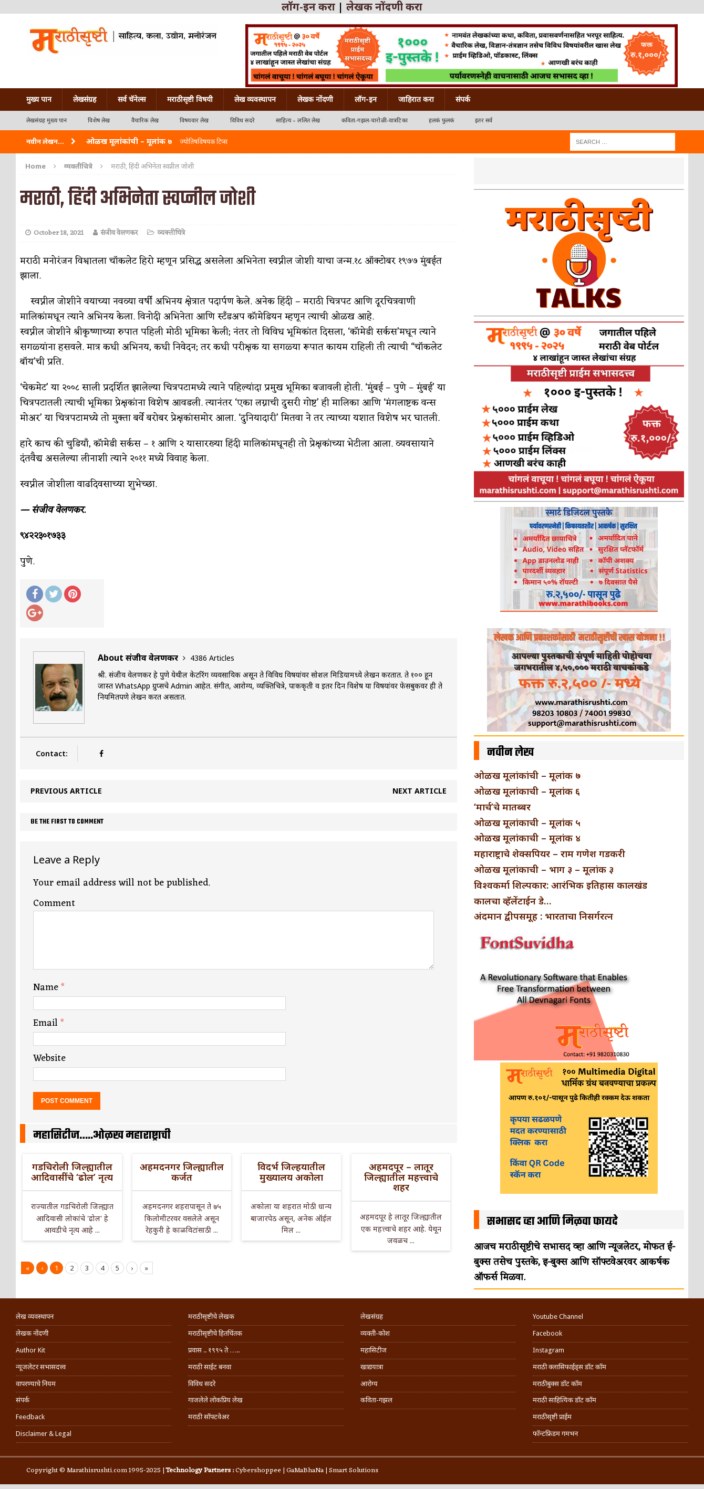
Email (46, 1023)
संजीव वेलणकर (119, 233)
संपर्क (462, 99)
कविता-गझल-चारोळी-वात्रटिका (374, 120)
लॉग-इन (366, 99)
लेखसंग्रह (84, 99)
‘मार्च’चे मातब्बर (502, 806)
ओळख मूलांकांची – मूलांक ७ (527, 775)
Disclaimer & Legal (43, 1434)
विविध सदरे (242, 120)
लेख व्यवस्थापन (255, 99)
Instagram (548, 1350)
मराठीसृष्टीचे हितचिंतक (215, 1333)
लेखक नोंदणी (315, 99)
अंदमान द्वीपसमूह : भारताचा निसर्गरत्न (543, 916)
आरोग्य (369, 1384)
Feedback (30, 1417)
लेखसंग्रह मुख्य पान (46, 120)
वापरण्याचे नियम (36, 1384)
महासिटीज (373, 1350)
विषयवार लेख (194, 120)
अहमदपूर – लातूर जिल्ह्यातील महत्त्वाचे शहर (401, 1177)
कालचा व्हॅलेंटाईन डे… (512, 900)
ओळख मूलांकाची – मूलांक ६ (527, 791)
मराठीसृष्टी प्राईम (552, 1417)
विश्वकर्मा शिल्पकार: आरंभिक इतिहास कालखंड (560, 885)
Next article (419, 791)
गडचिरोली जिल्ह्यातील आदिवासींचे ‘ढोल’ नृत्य (72, 1171)
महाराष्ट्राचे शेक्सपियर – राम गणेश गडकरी (549, 853)
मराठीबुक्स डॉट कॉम (557, 1384)
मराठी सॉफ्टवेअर (208, 1417)
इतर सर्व (483, 120)
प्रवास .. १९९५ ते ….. (214, 1350)
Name (47, 987)
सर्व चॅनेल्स (132, 99)
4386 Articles (212, 658)
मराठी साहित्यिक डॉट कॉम (564, 1400)
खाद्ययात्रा (371, 1367)
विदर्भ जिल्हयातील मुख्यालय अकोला (291, 1171)
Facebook (547, 1333)
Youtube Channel (558, 1316)
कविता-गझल (376, 1400)
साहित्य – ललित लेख (298, 120)
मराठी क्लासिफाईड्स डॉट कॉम (569, 1367)
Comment (54, 903)
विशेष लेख (99, 120)
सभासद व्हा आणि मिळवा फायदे (552, 1222)
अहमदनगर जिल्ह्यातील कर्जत (182, 1171)
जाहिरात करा (416, 99)
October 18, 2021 (59, 233)
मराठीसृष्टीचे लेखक (211, 1316)
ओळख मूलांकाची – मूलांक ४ (527, 837)
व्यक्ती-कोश (375, 1333)
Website (49, 1058)
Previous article (66, 791)
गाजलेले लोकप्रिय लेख (215, 1400)
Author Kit (30, 1350)
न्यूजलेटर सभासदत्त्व (41, 1367)
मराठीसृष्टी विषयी (190, 99)
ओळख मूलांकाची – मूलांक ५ (527, 822)
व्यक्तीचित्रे (171, 233)
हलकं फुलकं (441, 120)
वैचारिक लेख (145, 120)
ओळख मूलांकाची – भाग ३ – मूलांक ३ (544, 869)
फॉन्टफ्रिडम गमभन (555, 1434)
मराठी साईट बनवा (209, 1367)
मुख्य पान (38, 99)
